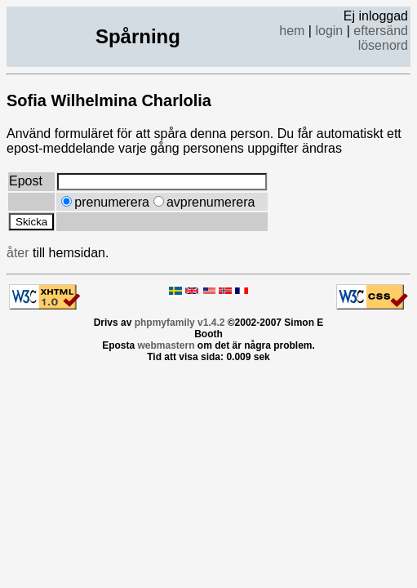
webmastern (165, 345)
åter (18, 253)
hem (291, 31)
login (329, 31)
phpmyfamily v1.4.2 (180, 322)
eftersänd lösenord (380, 38)
